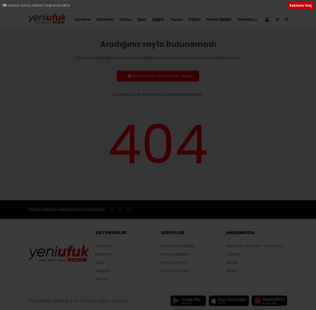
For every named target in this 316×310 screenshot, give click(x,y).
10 (5, 5)
